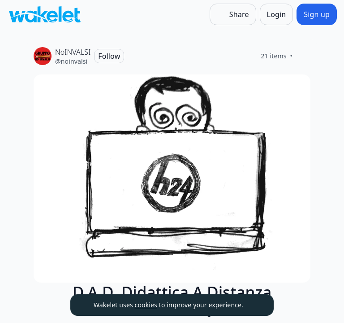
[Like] (303, 56)
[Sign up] (317, 14)
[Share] (233, 14)
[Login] (276, 14)
